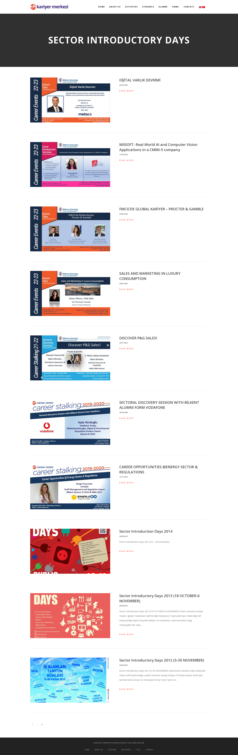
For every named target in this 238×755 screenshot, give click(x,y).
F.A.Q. (138, 750)
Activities (131, 6)
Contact (189, 6)
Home (101, 6)
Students (148, 6)
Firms (175, 6)
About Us (115, 6)
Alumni (163, 6)
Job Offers (126, 750)
